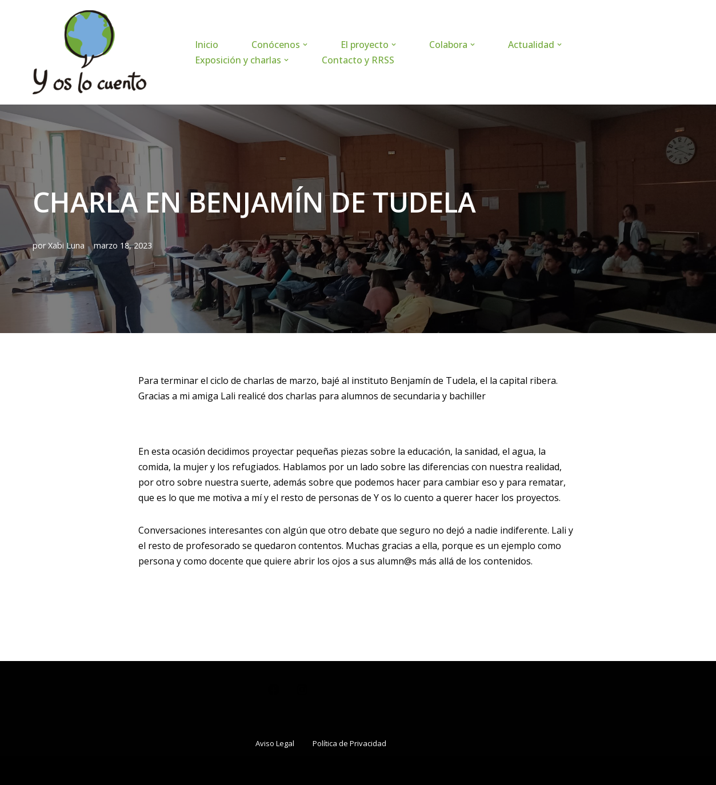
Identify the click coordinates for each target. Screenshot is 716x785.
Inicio (206, 44)
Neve (44, 770)
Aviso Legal (274, 743)
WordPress (170, 770)
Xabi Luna (66, 245)
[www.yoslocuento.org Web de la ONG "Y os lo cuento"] (90, 52)
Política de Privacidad (349, 743)
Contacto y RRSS (358, 60)
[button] (305, 44)
